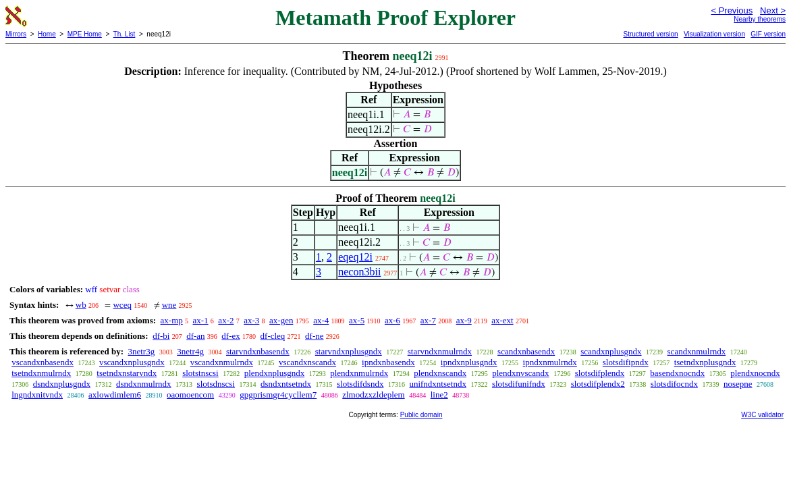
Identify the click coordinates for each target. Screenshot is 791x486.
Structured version (650, 34)
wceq (122, 305)
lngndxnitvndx (37, 394)
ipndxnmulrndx (550, 362)
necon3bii (359, 271)
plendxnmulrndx (359, 373)
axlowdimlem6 (114, 394)
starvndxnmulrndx (440, 351)
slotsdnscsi (216, 384)
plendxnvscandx (520, 373)
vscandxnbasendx (42, 362)
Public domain (421, 414)
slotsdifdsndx (360, 384)
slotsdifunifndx (518, 384)
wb (81, 305)
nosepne (738, 384)
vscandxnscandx (307, 362)
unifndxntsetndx (437, 384)
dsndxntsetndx (286, 384)
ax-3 (251, 320)
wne (169, 305)
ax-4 (321, 320)
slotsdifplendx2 (598, 384)
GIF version (768, 34)
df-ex (230, 336)
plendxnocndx (755, 373)
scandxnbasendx (526, 351)
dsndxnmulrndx (143, 384)
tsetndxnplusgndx (705, 362)
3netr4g (190, 351)
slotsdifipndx (626, 362)
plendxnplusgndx (274, 373)
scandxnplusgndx (610, 351)
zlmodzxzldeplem (373, 394)
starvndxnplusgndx (348, 351)
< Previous (732, 10)
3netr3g (141, 351)
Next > (773, 10)
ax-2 (226, 320)
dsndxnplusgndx (61, 384)
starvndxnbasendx (258, 351)
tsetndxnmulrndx (41, 373)
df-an (195, 336)
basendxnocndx (677, 373)
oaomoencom (190, 394)
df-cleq (273, 336)
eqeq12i (355, 257)
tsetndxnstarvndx (127, 373)
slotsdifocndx (674, 384)
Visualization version (714, 34)
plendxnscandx (440, 373)
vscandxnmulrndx (221, 362)
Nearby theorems (760, 19)
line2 (439, 394)
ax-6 (392, 320)
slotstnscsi (200, 373)
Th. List (124, 34)
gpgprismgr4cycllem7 (278, 394)
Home (47, 34)
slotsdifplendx (600, 373)
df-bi (161, 336)
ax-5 (356, 320)
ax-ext (502, 320)
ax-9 (464, 320)
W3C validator (762, 414)
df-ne (314, 336)
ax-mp (172, 320)
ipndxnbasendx (388, 362)
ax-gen (281, 320)
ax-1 (201, 320)
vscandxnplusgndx (132, 362)
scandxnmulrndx (696, 351)
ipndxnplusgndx (469, 362)
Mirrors (15, 34)
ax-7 (428, 320)
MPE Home (84, 34)
